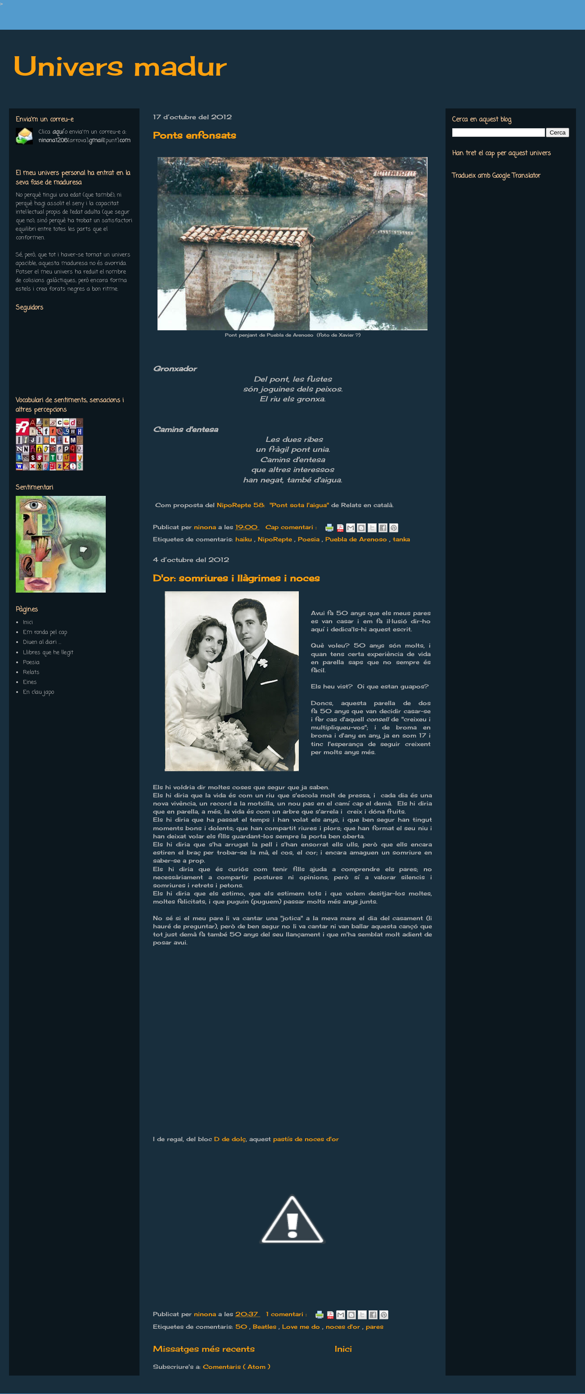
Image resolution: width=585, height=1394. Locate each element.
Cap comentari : (292, 527)
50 (242, 1326)
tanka (401, 539)
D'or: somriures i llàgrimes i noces (236, 578)
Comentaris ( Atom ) (236, 1366)
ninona (206, 527)
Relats (31, 672)
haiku (244, 539)
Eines (30, 682)
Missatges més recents (204, 1349)
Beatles (266, 1326)
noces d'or (344, 1326)
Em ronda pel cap (45, 632)
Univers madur (120, 65)
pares (374, 1326)
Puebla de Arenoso (357, 539)
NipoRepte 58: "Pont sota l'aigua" (273, 504)
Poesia (310, 539)
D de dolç (230, 1138)
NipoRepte (276, 539)
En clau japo (38, 692)
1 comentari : (287, 1314)
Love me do (302, 1326)
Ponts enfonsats (194, 135)
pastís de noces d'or (306, 1138)
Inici (343, 1349)
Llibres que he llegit (48, 652)
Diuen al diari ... (42, 642)
